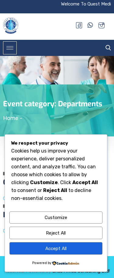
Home (10, 118)
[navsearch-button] (106, 48)
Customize (56, 217)
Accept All (56, 248)
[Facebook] (79, 25)
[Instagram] (101, 25)
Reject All (56, 233)
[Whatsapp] (90, 25)
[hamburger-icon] (10, 47)
